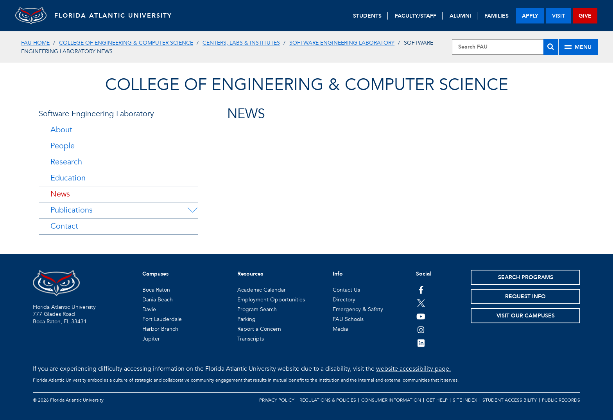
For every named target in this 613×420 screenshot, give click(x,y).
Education (68, 178)
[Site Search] (504, 47)
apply (530, 16)
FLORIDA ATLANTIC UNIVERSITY (113, 15)
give (585, 16)
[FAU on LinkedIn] (421, 343)
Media (340, 329)
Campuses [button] (155, 274)
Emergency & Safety (358, 309)
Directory (344, 299)
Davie (149, 309)
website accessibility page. (413, 368)
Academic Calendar (261, 290)
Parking (246, 319)
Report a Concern (259, 329)
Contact (64, 226)
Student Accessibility (509, 400)
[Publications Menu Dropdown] (192, 210)
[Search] (550, 47)
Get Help (437, 400)
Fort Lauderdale (162, 319)
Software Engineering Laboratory (341, 43)
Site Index (465, 400)
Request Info (525, 296)
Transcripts (250, 338)
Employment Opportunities (271, 299)
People (62, 146)
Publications (71, 210)
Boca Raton (156, 290)
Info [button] (338, 274)
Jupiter (151, 338)
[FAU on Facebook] (421, 290)
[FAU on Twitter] (421, 303)
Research (66, 162)
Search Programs (525, 277)
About (61, 129)
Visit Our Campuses (525, 315)
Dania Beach (157, 299)
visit (558, 16)
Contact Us (346, 290)
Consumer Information (391, 400)
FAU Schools (348, 319)
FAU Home (35, 43)
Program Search (257, 309)
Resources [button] (250, 274)
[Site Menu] (578, 47)
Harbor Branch (160, 329)
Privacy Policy (276, 400)
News (60, 194)
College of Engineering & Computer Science (126, 43)
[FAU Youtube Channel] (421, 316)
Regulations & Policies (327, 400)
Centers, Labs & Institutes (241, 43)
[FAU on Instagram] (421, 329)
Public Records (561, 400)
